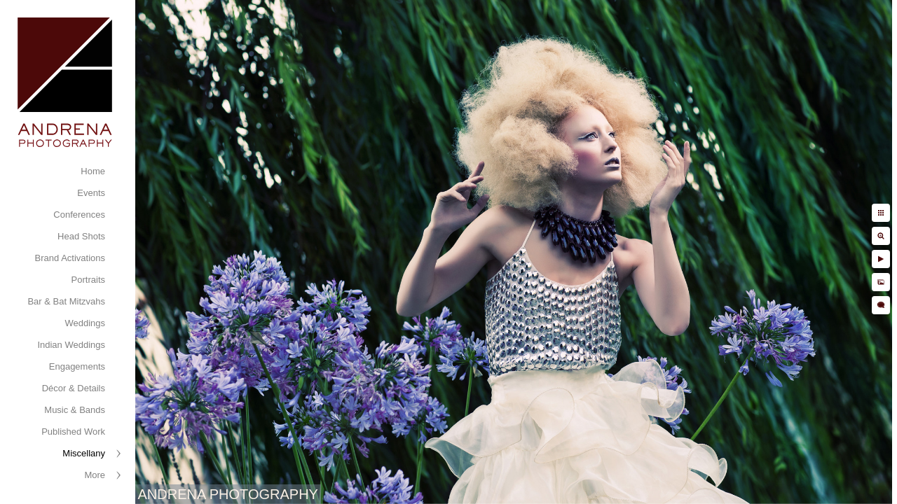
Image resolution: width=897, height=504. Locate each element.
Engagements (77, 366)
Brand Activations (70, 258)
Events (91, 193)
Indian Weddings (71, 345)
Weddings (84, 323)
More (94, 475)
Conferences (79, 214)
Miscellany (83, 453)
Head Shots (81, 236)
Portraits (88, 279)
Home (93, 171)
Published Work (73, 431)
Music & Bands (74, 410)
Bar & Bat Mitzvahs (66, 301)
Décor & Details (73, 388)
